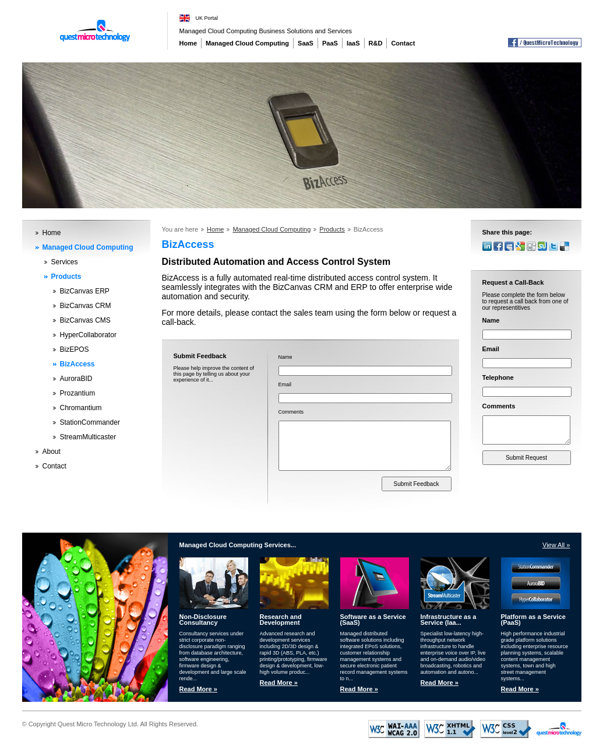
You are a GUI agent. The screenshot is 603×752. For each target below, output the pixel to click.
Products (66, 276)
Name (285, 357)
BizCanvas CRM (85, 306)
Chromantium (81, 408)
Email (285, 384)
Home (188, 43)
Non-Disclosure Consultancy (203, 619)
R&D (376, 43)
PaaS (330, 43)
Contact (403, 43)
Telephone (498, 377)
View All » (556, 544)
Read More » (198, 688)
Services (64, 262)
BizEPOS (74, 349)
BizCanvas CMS (85, 320)
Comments (291, 412)
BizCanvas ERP (85, 291)
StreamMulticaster (88, 437)
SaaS (305, 43)
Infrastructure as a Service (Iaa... (449, 619)
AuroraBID (76, 379)
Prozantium (78, 393)
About (52, 451)
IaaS (353, 43)
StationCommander (90, 422)
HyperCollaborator (88, 335)
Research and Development (281, 619)
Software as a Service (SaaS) (373, 619)
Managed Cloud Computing (247, 43)
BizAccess (77, 364)
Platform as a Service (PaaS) (533, 619)
